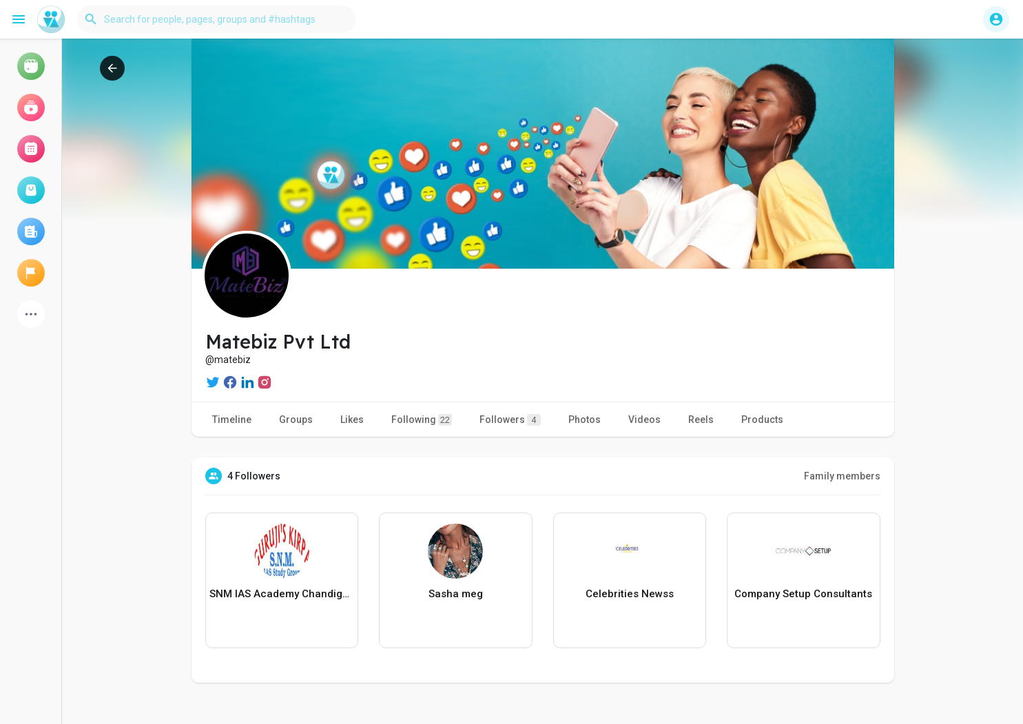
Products (762, 419)
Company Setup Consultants (803, 594)
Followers (510, 420)
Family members (842, 476)
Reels (701, 419)
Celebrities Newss (630, 594)
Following (421, 420)
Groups (296, 419)
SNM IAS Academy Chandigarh (282, 594)
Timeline (231, 419)
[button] (216, 19)
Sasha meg (455, 594)
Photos (584, 419)
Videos (644, 419)
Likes (352, 419)
